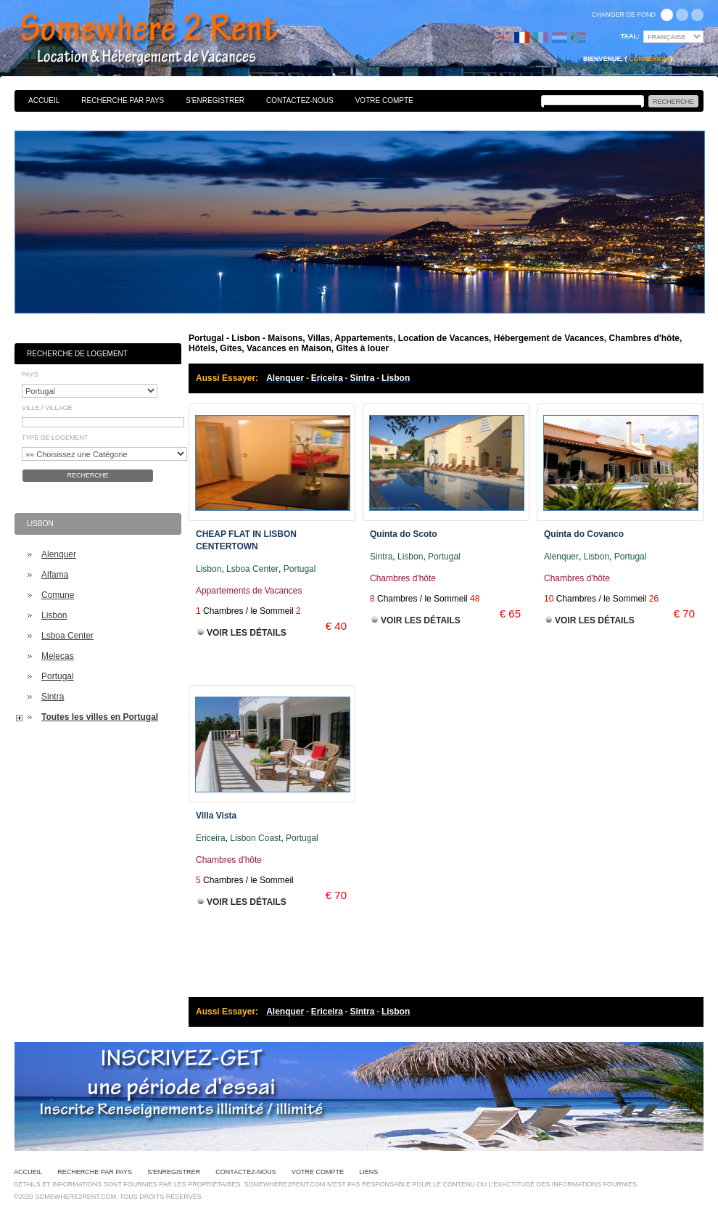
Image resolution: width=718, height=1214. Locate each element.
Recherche (87, 475)
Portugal (57, 676)
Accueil (43, 100)
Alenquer (58, 554)
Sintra (52, 697)
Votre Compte (384, 100)
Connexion (649, 58)
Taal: (630, 36)
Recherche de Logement (77, 354)
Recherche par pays (122, 100)
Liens (368, 1172)
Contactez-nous (300, 100)
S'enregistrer (215, 100)
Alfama (54, 575)
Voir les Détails (246, 633)
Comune (57, 595)
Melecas (57, 656)
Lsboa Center (67, 636)
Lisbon (54, 615)
